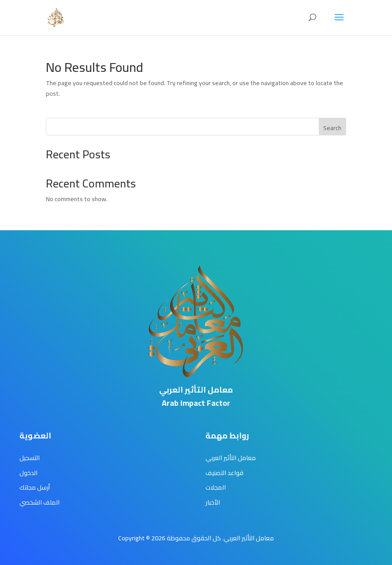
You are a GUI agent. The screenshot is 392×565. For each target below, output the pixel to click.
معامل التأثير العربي (230, 458)
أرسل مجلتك (34, 487)
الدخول (28, 473)
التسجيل (29, 458)
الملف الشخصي (39, 502)
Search (332, 128)
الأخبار (212, 502)
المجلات (215, 487)
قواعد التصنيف (224, 473)
